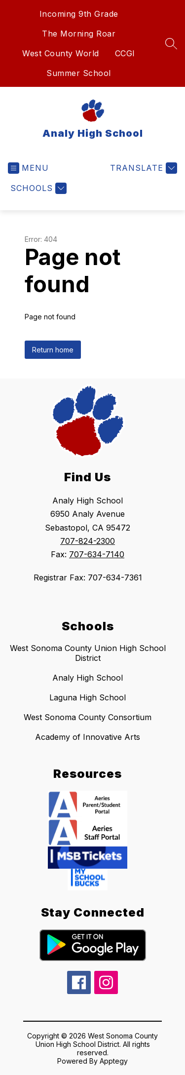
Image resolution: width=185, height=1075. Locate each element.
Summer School (78, 73)
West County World (60, 53)
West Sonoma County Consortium (87, 717)
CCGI (125, 53)
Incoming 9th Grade (78, 14)
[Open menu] (28, 168)
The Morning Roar (78, 33)
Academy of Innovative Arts (87, 737)
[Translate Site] (142, 168)
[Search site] (171, 43)
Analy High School (87, 678)
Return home (53, 350)
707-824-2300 (87, 541)
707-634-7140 (96, 554)
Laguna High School (87, 697)
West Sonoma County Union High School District (88, 653)
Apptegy (114, 1061)
